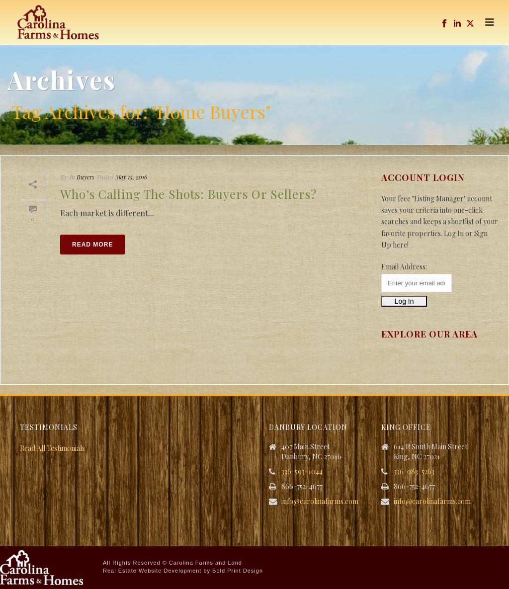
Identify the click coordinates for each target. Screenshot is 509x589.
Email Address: (404, 266)
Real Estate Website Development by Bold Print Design (183, 571)
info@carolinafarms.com (319, 501)
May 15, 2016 (131, 177)
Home (480, 135)
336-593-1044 (302, 471)
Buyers (85, 177)
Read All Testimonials (52, 448)
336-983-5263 (414, 471)
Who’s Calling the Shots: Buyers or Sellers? (188, 194)
